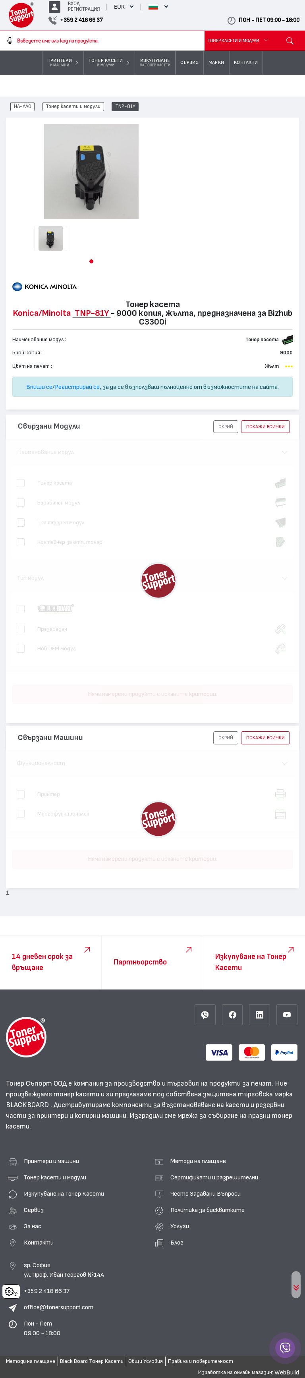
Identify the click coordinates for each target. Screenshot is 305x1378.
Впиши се (39, 387)
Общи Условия (145, 1361)
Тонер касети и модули (73, 107)
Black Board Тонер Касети (92, 1361)
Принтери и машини (51, 1161)
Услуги (179, 1226)
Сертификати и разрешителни (214, 1177)
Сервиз (34, 1210)
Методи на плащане (198, 1161)
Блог (176, 1242)
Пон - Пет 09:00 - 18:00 (42, 1328)
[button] (91, 261)
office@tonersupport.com (58, 1307)
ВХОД (74, 3)
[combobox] (102, 41)
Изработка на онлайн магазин (235, 1372)
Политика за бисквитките (207, 1210)
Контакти (39, 1242)
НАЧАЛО (22, 107)
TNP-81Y (125, 107)
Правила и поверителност (200, 1361)
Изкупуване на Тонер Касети (64, 1194)
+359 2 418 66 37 (46, 1291)
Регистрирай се (77, 387)
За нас (32, 1226)
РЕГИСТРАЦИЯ (84, 9)
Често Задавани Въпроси (205, 1194)
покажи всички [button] (265, 426)
